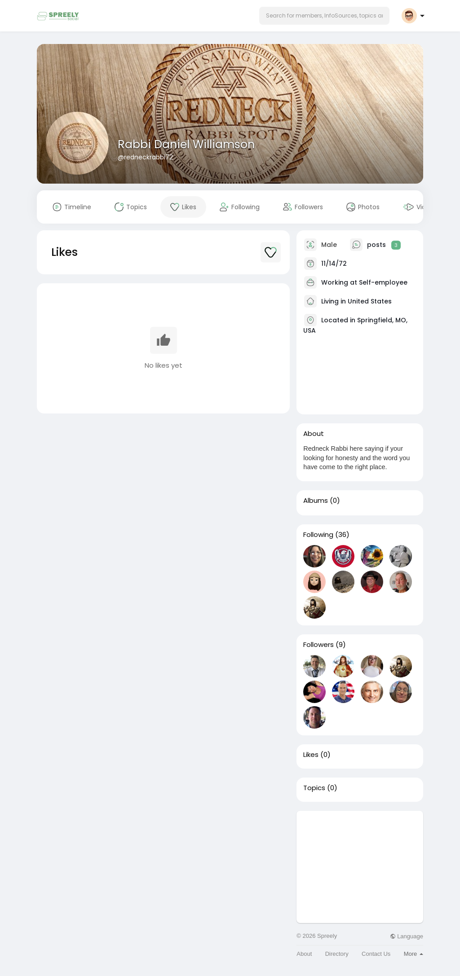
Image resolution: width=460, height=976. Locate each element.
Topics (314, 787)
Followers (318, 644)
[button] (324, 16)
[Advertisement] (359, 867)
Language (406, 936)
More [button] (413, 953)
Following (318, 534)
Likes (310, 754)
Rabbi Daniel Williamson (186, 144)
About (304, 954)
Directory (337, 954)
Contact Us (376, 954)
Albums (315, 500)
